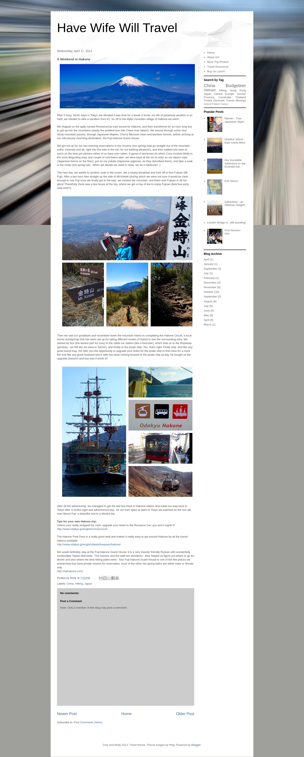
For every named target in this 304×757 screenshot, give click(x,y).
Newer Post (67, 714)
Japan (88, 583)
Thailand (240, 97)
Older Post (185, 714)
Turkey (208, 100)
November (210, 287)
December (210, 282)
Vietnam (210, 90)
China (70, 583)
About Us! (213, 57)
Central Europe (224, 93)
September (210, 268)
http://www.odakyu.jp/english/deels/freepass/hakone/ (89, 544)
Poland (216, 103)
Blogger (196, 744)
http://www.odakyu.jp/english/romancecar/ (82, 529)
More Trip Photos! (218, 61)
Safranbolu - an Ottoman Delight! (234, 203)
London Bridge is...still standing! (226, 222)
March (207, 324)
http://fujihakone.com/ (70, 571)
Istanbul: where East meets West (234, 141)
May (206, 315)
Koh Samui (231, 181)
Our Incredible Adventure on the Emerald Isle (234, 163)
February (209, 278)
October (208, 291)
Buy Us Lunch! (216, 71)
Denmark (219, 100)
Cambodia (225, 97)
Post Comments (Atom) (88, 722)
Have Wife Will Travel (117, 28)
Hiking (79, 583)
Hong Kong (238, 90)
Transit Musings (236, 100)
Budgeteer (236, 85)
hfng (172, 744)
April (206, 259)
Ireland (207, 103)
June (207, 310)
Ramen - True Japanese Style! (234, 120)
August (208, 301)
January (208, 264)
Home (126, 714)
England (224, 104)
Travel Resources (217, 66)
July (206, 273)
